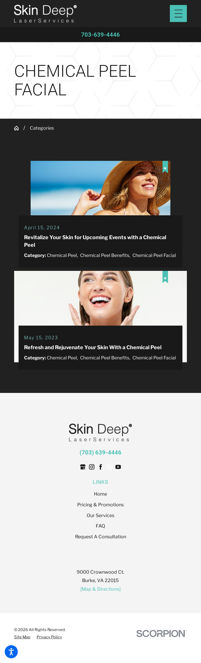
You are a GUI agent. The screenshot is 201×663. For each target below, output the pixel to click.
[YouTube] (118, 485)
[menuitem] (100, 512)
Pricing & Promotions (100, 522)
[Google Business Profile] (83, 485)
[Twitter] (109, 485)
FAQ (100, 544)
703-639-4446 (100, 34)
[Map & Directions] (100, 607)
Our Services (100, 533)
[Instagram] (91, 485)
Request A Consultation (100, 554)
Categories (42, 128)
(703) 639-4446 (100, 470)
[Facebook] (100, 485)
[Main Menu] (178, 13)
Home (100, 512)
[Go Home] (19, 128)
